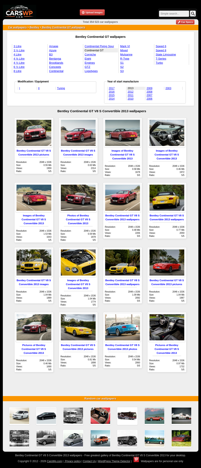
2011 (131, 95)
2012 (131, 91)
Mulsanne (126, 54)
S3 (122, 71)
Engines (90, 62)
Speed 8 (161, 50)
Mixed (124, 50)
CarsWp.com (54, 461)
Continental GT (94, 50)
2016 (112, 91)
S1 (122, 62)
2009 (150, 88)
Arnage (53, 46)
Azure (52, 50)
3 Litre (18, 46)
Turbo (159, 62)
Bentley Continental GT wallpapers (63, 27)
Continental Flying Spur (99, 46)
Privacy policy (72, 461)
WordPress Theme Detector (114, 461)
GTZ (87, 67)
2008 (150, 91)
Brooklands (56, 62)
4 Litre (18, 54)
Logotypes (91, 71)
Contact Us (89, 461)
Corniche (90, 54)
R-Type (124, 58)
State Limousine (166, 54)
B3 (51, 54)
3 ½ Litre (19, 50)
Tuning (61, 88)
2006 (150, 98)
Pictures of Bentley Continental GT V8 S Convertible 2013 (34, 349)
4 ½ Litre (19, 62)
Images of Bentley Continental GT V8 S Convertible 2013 (122, 154)
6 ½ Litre (19, 67)
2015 (112, 95)
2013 (131, 88)
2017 (112, 88)
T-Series (161, 58)
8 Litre (18, 71)
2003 (168, 88)
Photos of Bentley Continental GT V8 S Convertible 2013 (78, 219)
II (39, 88)
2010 (131, 98)
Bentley (34, 27)
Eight (88, 58)
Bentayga (55, 58)
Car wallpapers (17, 27)
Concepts (55, 67)
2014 (112, 98)
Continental (56, 71)
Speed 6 (161, 46)
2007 (150, 95)
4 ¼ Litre (19, 58)
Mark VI (125, 46)
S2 (122, 67)
